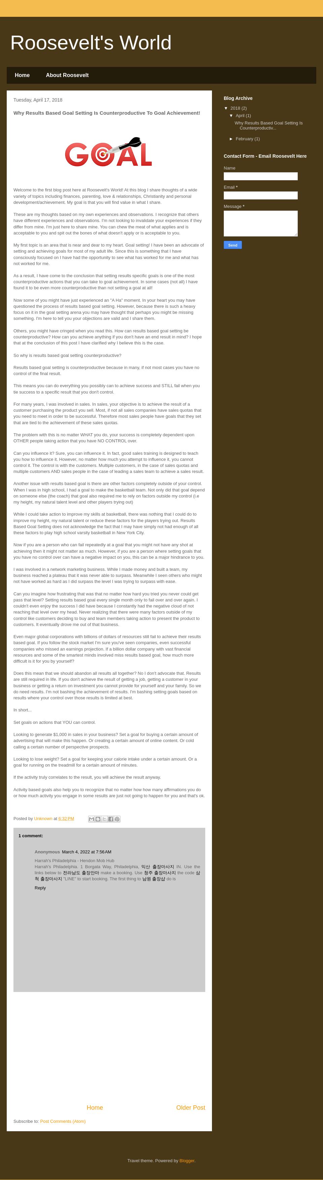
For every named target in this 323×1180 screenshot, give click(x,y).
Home (22, 75)
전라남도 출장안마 (81, 872)
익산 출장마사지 (157, 866)
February (245, 138)
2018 (236, 108)
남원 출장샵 (154, 878)
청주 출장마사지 (160, 872)
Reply (40, 887)
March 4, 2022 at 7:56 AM (86, 851)
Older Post (190, 1107)
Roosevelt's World (91, 42)
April (241, 115)
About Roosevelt (67, 75)
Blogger (187, 1160)
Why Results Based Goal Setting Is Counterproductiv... (268, 125)
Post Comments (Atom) (63, 1121)
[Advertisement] (109, 1048)
